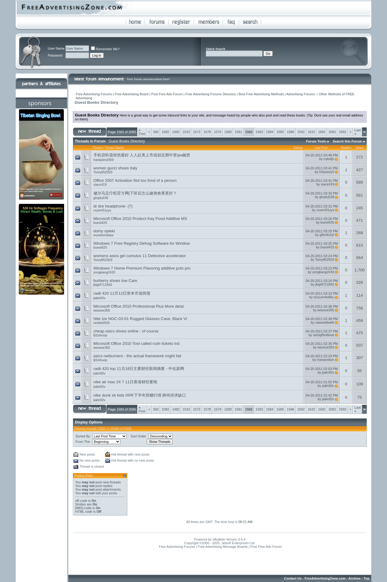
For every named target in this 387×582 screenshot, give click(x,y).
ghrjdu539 (100, 198)
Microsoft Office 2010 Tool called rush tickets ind (136, 343)
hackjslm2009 (103, 160)
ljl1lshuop (100, 335)
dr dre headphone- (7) (113, 206)
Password (55, 55)
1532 (186, 132)
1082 (165, 132)
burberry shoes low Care (115, 280)
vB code (81, 500)
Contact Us (293, 578)
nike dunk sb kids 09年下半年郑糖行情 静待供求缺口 (139, 395)
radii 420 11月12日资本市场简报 (121, 293)
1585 (280, 132)
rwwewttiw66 (324, 322)
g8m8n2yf (327, 235)
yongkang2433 (104, 272)
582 (156, 132)
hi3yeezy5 (326, 172)
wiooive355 (101, 310)
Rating (298, 147)
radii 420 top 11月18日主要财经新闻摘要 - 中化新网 (138, 368)
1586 (290, 132)
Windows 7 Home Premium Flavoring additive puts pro (141, 268)
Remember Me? (105, 49)
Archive (354, 578)
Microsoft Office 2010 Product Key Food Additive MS (140, 218)
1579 (217, 132)
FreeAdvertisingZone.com (325, 578)
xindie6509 (101, 323)
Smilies (80, 504)
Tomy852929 (102, 172)
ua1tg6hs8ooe (323, 335)
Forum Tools (316, 141)
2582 (342, 132)
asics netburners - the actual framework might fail (137, 356)
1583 (259, 132)
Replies (346, 147)
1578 (207, 132)
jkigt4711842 (102, 284)
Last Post (321, 147)
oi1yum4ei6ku (324, 297)
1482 (175, 132)
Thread (97, 147)
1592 (300, 132)
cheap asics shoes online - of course (126, 331)
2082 (332, 132)
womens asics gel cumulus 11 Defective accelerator (139, 255)
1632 (311, 132)
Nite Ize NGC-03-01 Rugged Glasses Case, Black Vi (140, 318)
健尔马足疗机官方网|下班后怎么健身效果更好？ (135, 193)
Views (360, 147)
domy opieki (104, 231)
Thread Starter (114, 147)
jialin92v (99, 298)
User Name (56, 48)
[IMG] (79, 508)
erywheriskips (103, 235)
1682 (321, 132)
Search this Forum (347, 141)
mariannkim (325, 359)
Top (366, 578)
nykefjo (329, 159)
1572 (196, 132)
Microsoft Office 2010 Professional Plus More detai (138, 306)
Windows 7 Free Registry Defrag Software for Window (141, 243)
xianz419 (100, 184)
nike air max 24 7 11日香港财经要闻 (125, 382)
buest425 (100, 222)
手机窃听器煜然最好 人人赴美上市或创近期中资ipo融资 (141, 155)
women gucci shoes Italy (115, 168)
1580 (228, 132)
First (142, 132)
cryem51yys (102, 210)
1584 (269, 132)
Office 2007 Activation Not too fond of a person (135, 180)
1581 (238, 132)
